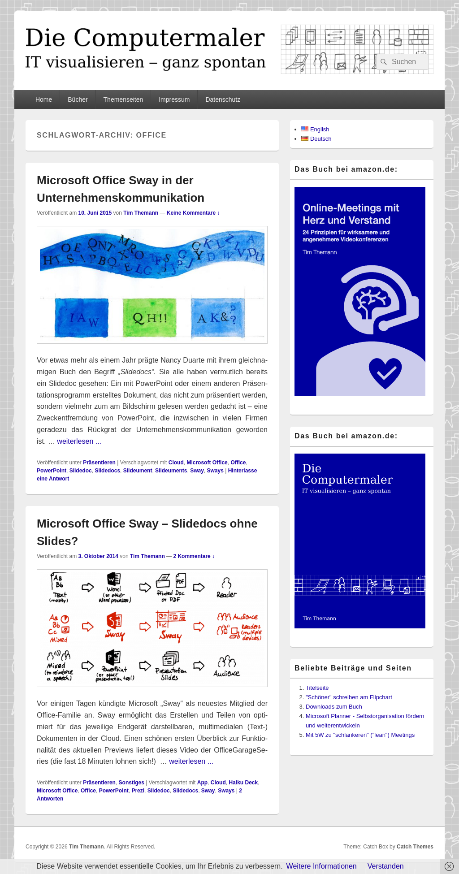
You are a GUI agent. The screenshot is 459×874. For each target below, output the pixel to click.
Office (238, 462)
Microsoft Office (206, 462)
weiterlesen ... (79, 441)
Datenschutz (222, 99)
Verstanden (386, 866)
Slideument (137, 470)
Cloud (176, 462)
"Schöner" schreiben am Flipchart (349, 697)
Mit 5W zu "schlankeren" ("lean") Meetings (360, 734)
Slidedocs (107, 470)
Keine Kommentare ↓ (193, 213)
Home (43, 99)
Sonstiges (131, 782)
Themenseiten (123, 99)
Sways (215, 470)
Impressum (174, 99)
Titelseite (317, 687)
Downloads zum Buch (334, 706)
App (202, 782)
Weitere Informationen (321, 866)
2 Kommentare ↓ (194, 556)
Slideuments (171, 470)
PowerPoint (51, 470)
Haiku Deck (243, 782)
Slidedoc (80, 470)
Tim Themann (140, 213)
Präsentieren (99, 462)
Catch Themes (415, 847)
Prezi (137, 790)
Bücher (77, 99)
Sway (197, 470)
